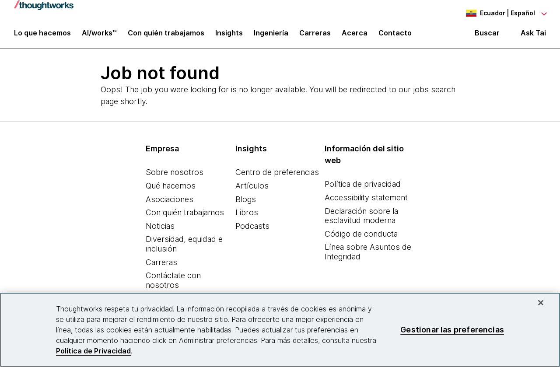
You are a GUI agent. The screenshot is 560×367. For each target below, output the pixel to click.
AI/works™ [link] (99, 35)
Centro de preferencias (277, 176)
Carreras (161, 265)
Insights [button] (229, 35)
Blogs (245, 202)
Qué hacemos (171, 189)
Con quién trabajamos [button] (166, 35)
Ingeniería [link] (271, 35)
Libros (246, 216)
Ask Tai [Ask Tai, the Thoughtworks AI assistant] (533, 35)
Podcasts (252, 229)
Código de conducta (361, 237)
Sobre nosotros (174, 176)
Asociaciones (169, 202)
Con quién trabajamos (185, 216)
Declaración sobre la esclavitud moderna (361, 219)
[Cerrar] (540, 302)
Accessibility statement (366, 201)
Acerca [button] (355, 35)
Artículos (252, 189)
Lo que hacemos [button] (42, 35)
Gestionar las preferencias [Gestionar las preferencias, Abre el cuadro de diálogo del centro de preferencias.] (452, 329)
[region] (280, 330)
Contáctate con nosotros (173, 284)
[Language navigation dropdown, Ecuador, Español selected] (498, 13)
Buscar (487, 35)
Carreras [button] (315, 35)
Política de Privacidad (93, 350)
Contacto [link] (395, 35)
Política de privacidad (363, 187)
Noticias (160, 229)
